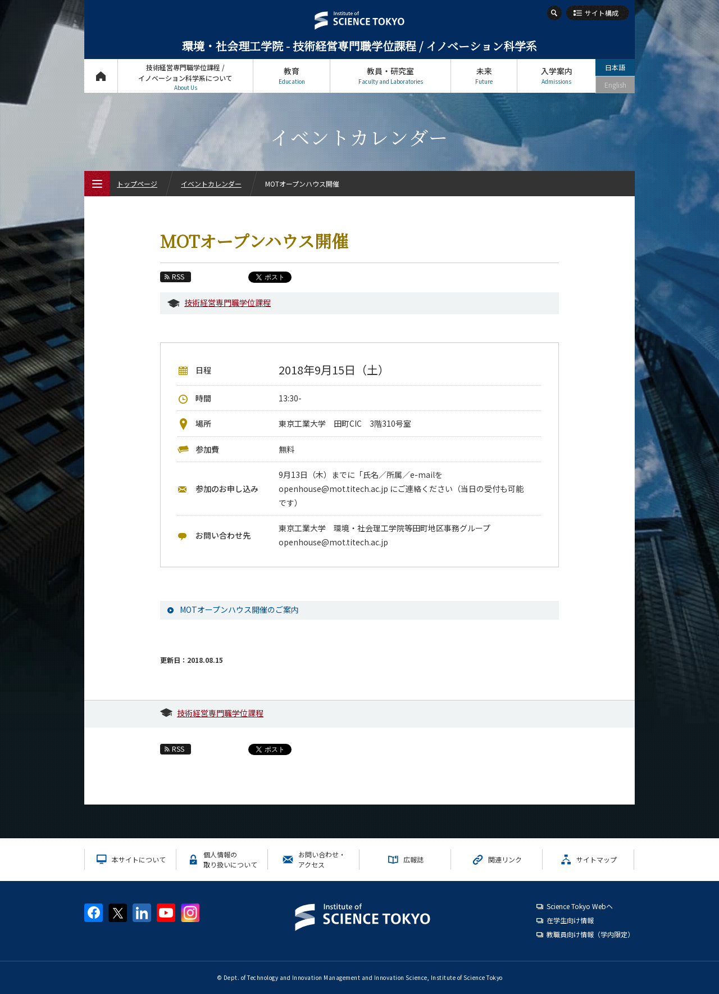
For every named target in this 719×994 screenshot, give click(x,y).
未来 (484, 75)
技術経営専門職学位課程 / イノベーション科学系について (185, 77)
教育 (291, 75)
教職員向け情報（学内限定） (590, 934)
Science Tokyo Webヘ (580, 906)
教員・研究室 (390, 75)
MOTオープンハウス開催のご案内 (239, 609)
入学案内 (556, 75)
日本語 (615, 67)
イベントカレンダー (211, 183)
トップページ (100, 75)
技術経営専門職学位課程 (227, 302)
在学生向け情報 (570, 920)
